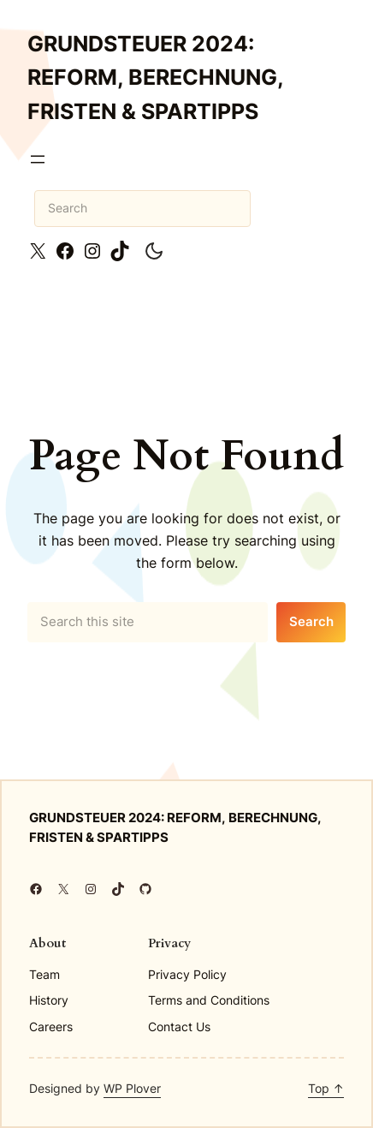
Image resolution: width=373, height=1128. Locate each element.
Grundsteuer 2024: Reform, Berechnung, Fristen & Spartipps (155, 77)
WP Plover (132, 1088)
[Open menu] (37, 159)
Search (311, 622)
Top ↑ (326, 1088)
